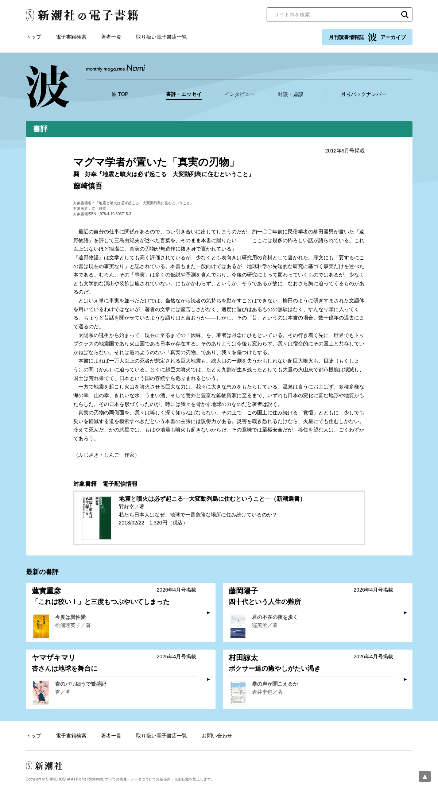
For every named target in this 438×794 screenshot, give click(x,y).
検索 (405, 15)
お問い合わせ (217, 736)
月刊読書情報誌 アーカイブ (367, 37)
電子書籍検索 (71, 37)
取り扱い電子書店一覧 (161, 37)
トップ (33, 37)
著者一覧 (111, 37)
